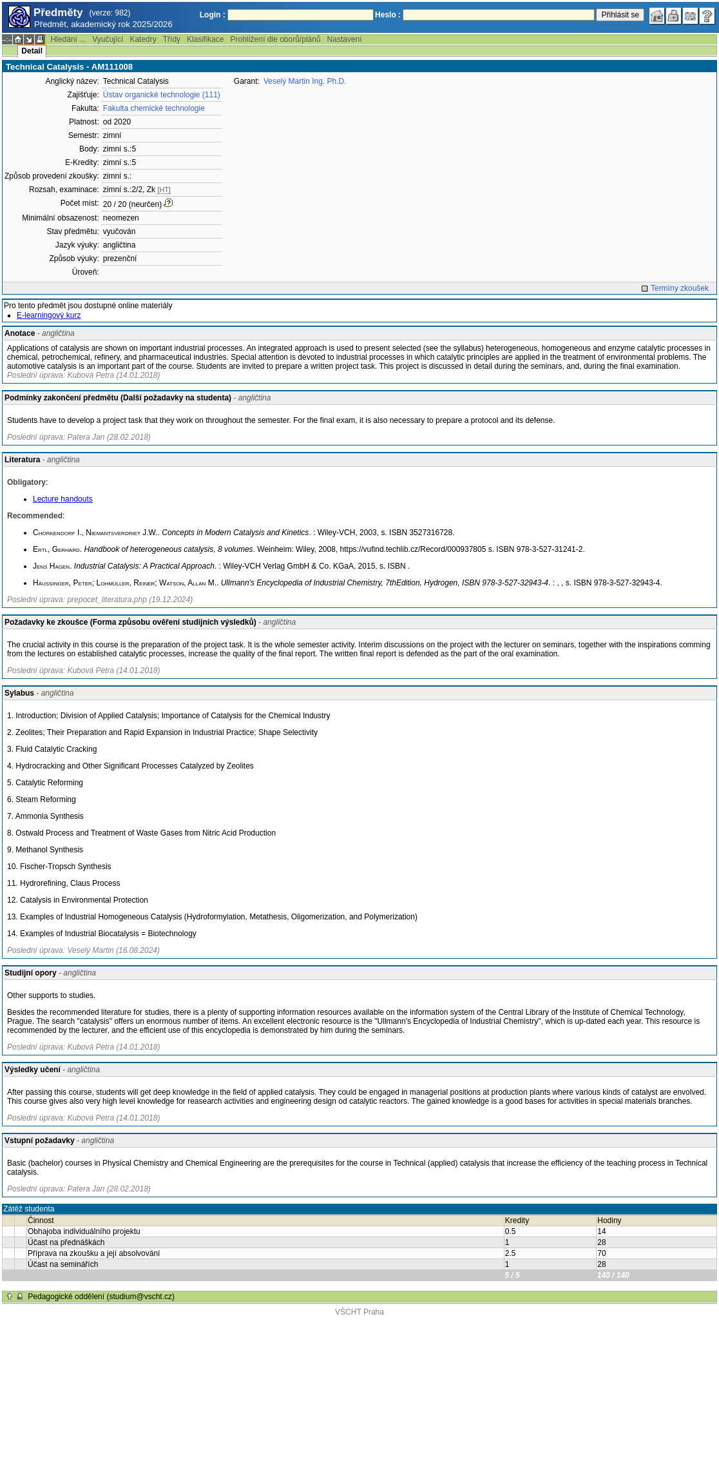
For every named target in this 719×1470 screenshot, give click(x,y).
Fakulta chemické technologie (154, 108)
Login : (212, 14)
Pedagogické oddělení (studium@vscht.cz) (101, 1296)
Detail (32, 50)
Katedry (142, 39)
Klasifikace (205, 39)
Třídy (171, 39)
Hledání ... (68, 39)
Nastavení (344, 39)
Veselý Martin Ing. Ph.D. (305, 81)
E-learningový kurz (49, 315)
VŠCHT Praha (359, 1312)
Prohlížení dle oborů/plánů (275, 39)
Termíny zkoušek (680, 288)
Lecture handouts (63, 499)
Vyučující (107, 39)
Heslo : (388, 14)
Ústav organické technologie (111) (161, 94)
